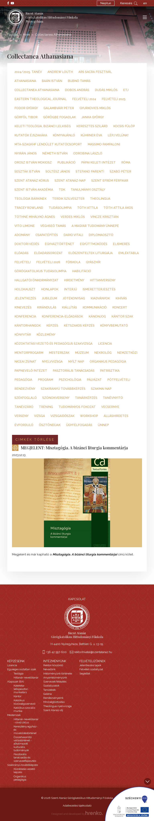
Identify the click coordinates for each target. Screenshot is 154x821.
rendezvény (24, 389)
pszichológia (70, 380)
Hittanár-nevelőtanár (26, 677)
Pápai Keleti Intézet (98, 162)
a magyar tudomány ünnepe (95, 226)
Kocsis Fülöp (124, 126)
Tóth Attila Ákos (118, 208)
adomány (22, 235)
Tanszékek (49, 689)
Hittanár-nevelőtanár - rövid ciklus (26, 721)
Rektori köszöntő (53, 665)
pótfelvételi (118, 380)
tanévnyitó (113, 398)
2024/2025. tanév (28, 72)
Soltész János (58, 171)
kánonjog (97, 316)
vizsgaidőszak (62, 416)
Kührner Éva (91, 135)
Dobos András (77, 90)
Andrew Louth (60, 72)
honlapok (49, 289)
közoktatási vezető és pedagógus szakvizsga (53, 343)
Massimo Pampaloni (104, 144)
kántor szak (122, 316)
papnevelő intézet (30, 370)
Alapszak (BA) (15, 681)
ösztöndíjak (50, 425)
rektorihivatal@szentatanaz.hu (93, 652)
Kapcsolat (77, 599)
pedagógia (23, 380)
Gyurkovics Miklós (95, 108)
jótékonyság (74, 298)
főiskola (73, 262)
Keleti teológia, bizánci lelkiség (42, 126)
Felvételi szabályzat (91, 669)
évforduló (23, 425)
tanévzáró (23, 407)
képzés (52, 325)
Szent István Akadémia (33, 189)
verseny (21, 416)
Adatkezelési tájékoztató (77, 805)
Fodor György (26, 108)
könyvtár (22, 334)
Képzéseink (16, 661)
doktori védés (26, 244)
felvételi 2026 (48, 262)
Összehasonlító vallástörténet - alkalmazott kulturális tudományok (23, 744)
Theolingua (100, 199)
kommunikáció (95, 307)
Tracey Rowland (28, 208)
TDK (62, 189)
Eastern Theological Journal (40, 99)
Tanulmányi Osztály (88, 189)
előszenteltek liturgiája (90, 253)
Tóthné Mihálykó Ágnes (34, 217)
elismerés (121, 244)
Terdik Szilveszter (68, 199)
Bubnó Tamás (79, 81)
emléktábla (128, 253)
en (145, 3)
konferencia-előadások (62, 316)
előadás (21, 253)
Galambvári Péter (59, 108)
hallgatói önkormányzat (36, 280)
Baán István (52, 81)
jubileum (49, 298)
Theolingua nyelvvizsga (57, 706)
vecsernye (110, 407)
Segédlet (84, 673)
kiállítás (69, 307)
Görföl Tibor (25, 117)
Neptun (105, 3)
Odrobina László (87, 153)
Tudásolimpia (60, 208)
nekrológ (102, 353)
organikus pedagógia (108, 361)
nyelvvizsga (52, 361)
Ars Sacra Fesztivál (95, 72)
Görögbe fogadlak (59, 117)
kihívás (121, 298)
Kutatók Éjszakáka (30, 135)
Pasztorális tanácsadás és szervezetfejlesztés (25, 757)
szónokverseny (55, 398)
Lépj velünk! (118, 135)
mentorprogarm (28, 353)
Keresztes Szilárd (92, 126)
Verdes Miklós (73, 217)
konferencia (25, 316)
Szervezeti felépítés (54, 681)
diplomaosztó (101, 235)
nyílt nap (76, 361)
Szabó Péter (120, 171)
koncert (119, 307)
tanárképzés (86, 398)
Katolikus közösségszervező (24, 702)
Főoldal (12, 34)
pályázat (94, 380)
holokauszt (24, 289)
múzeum (82, 353)
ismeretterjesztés (99, 289)
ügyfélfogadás (79, 425)
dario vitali (73, 235)
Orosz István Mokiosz (33, 162)
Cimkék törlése (35, 440)
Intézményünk (54, 661)
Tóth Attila (87, 208)
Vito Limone (24, 226)
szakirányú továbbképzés (63, 389)
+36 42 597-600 (56, 652)
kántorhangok (27, 325)
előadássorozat (48, 253)
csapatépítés (46, 235)
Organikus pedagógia (20, 778)
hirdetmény (74, 280)
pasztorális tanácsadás (73, 370)
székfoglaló (25, 398)
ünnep (103, 425)
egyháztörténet (59, 244)
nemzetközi (127, 353)
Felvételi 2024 (84, 99)
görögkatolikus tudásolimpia (40, 271)
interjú (70, 289)
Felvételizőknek (92, 661)
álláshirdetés (116, 416)
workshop (89, 416)
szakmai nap (101, 389)
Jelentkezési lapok (90, 665)
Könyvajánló (64, 135)
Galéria (47, 693)
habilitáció (81, 271)
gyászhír (93, 262)
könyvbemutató (114, 325)
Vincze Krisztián (104, 217)
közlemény (45, 334)
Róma (125, 162)
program (45, 380)
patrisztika (110, 370)
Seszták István (27, 171)
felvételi (22, 262)
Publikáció (66, 162)
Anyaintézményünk (55, 677)
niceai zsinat (25, 361)
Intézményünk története (57, 673)
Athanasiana (25, 81)
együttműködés (93, 244)
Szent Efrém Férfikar (109, 180)
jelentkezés (25, 298)
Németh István (55, 153)
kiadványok (100, 298)
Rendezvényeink (53, 697)
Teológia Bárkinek (30, 199)
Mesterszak (14, 715)
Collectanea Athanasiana (36, 90)
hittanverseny (103, 280)
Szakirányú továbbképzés (22, 764)
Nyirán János (25, 153)
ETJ (126, 90)
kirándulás (46, 307)
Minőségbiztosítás (54, 701)
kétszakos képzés (79, 325)
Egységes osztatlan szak (21, 669)
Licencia (12, 665)
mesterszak (59, 353)
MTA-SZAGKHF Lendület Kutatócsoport (48, 144)
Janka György (92, 117)
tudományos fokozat (77, 407)
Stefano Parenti (90, 171)
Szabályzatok (51, 685)
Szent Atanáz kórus (31, 180)
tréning (46, 407)
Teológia (18, 673)
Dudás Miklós (106, 90)
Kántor (17, 696)
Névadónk (49, 669)
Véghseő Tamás (53, 226)
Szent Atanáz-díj (53, 710)
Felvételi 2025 (114, 99)
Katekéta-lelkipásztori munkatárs (21, 689)
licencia (105, 343)
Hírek (26, 34)
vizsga (39, 416)
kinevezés (22, 307)
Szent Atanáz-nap (70, 180)
